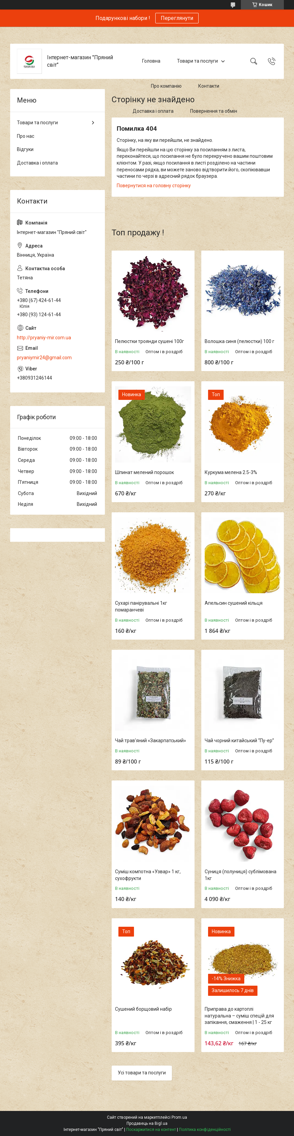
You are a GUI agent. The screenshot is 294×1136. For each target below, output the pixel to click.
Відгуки (25, 149)
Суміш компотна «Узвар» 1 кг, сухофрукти (148, 875)
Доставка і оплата (153, 111)
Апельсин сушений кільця (234, 603)
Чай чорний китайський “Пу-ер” (239, 740)
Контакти (208, 86)
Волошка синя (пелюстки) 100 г (239, 341)
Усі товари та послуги (142, 1072)
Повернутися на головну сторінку (154, 185)
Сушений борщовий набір (143, 1009)
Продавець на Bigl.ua (147, 1123)
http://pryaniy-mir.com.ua (44, 337)
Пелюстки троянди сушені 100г (149, 341)
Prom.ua (179, 1117)
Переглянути (177, 18)
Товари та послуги (197, 61)
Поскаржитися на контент (151, 1129)
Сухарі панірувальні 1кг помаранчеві (141, 606)
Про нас (25, 136)
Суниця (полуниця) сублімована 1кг (240, 875)
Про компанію (166, 86)
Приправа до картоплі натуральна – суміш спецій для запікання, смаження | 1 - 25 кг (239, 1015)
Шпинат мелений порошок (144, 472)
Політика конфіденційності (205, 1129)
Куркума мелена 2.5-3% (231, 472)
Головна (151, 61)
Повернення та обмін (213, 111)
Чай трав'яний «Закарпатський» (150, 740)
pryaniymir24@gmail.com (44, 357)
